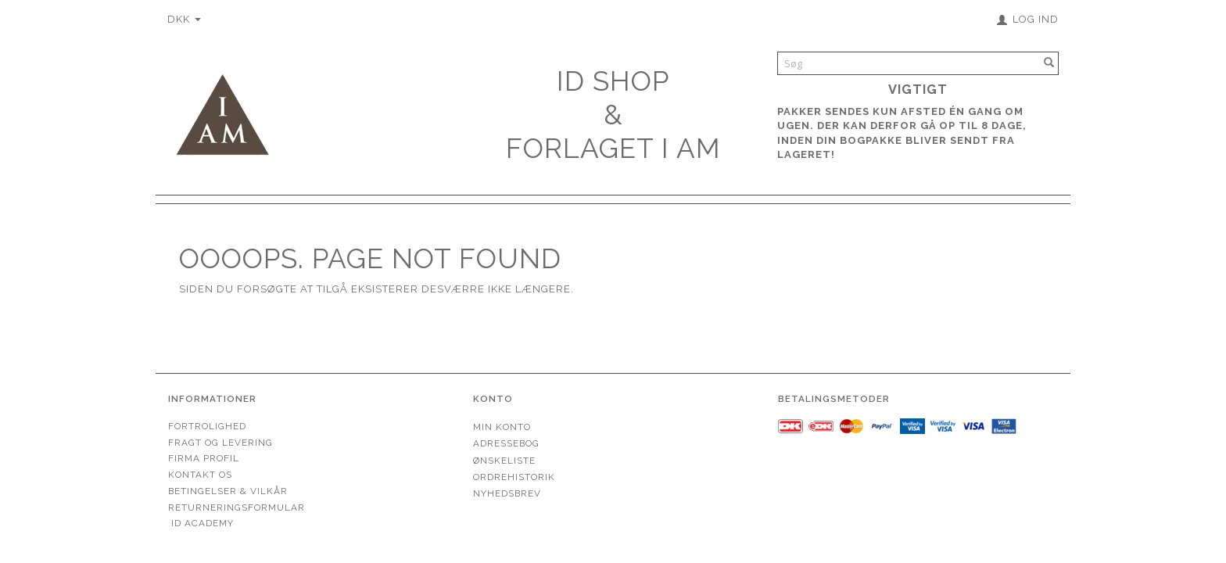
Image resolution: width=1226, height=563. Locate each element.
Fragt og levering (220, 442)
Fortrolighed (207, 426)
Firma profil (203, 458)
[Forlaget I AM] (222, 113)
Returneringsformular (236, 507)
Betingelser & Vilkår (228, 491)
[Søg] (1049, 63)
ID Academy (202, 523)
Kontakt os (200, 474)
